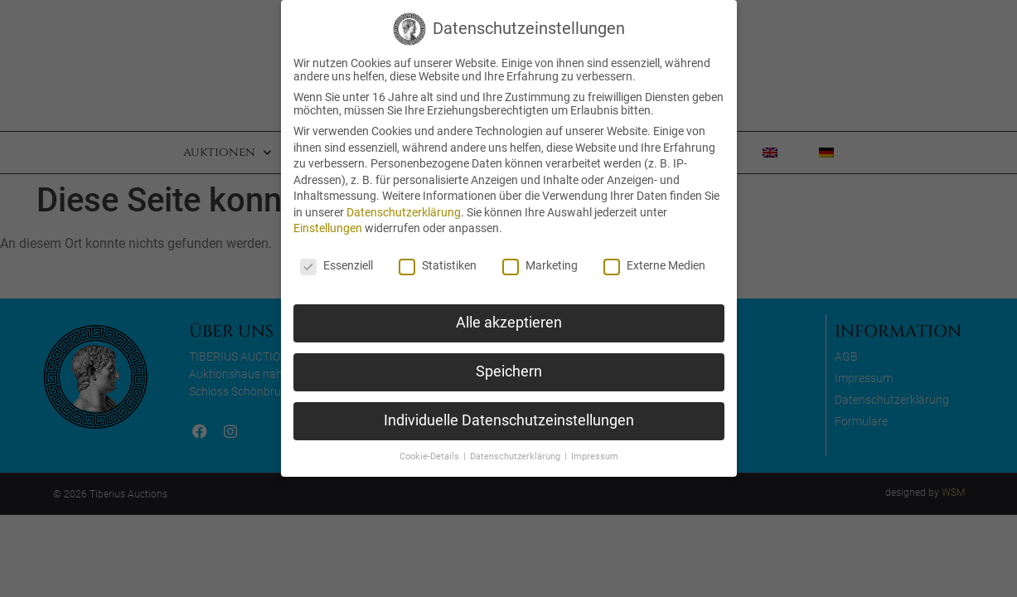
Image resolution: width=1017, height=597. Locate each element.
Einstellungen (327, 228)
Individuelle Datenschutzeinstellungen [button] (509, 420)
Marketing (540, 265)
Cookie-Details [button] (431, 456)
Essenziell (336, 265)
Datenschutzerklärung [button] (516, 456)
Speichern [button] (509, 371)
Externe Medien (654, 265)
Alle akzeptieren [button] (509, 322)
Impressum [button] (594, 456)
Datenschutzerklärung (403, 212)
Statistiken (438, 265)
